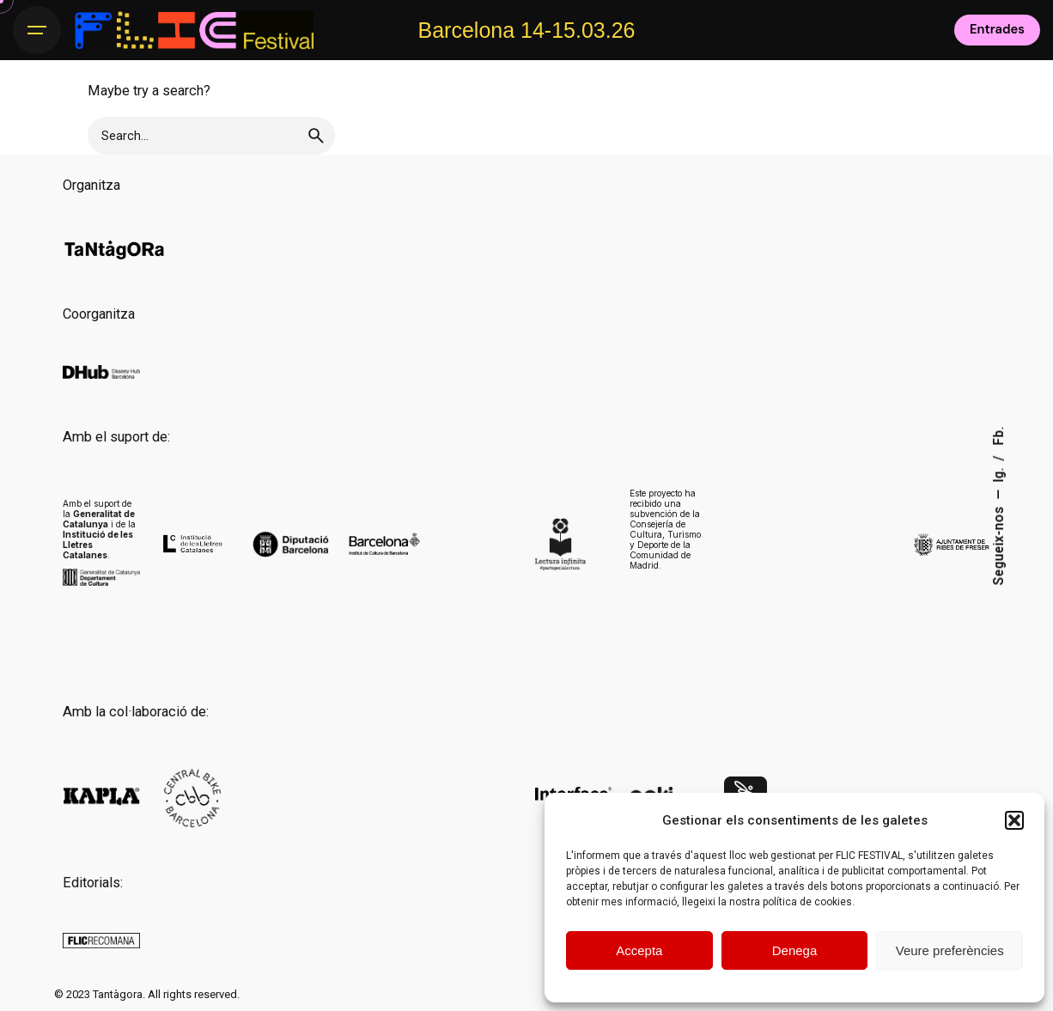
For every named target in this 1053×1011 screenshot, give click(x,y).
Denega (795, 950)
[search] (316, 136)
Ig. (999, 473)
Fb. (999, 435)
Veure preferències (950, 950)
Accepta (639, 950)
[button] (1014, 820)
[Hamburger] (37, 30)
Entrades (997, 29)
